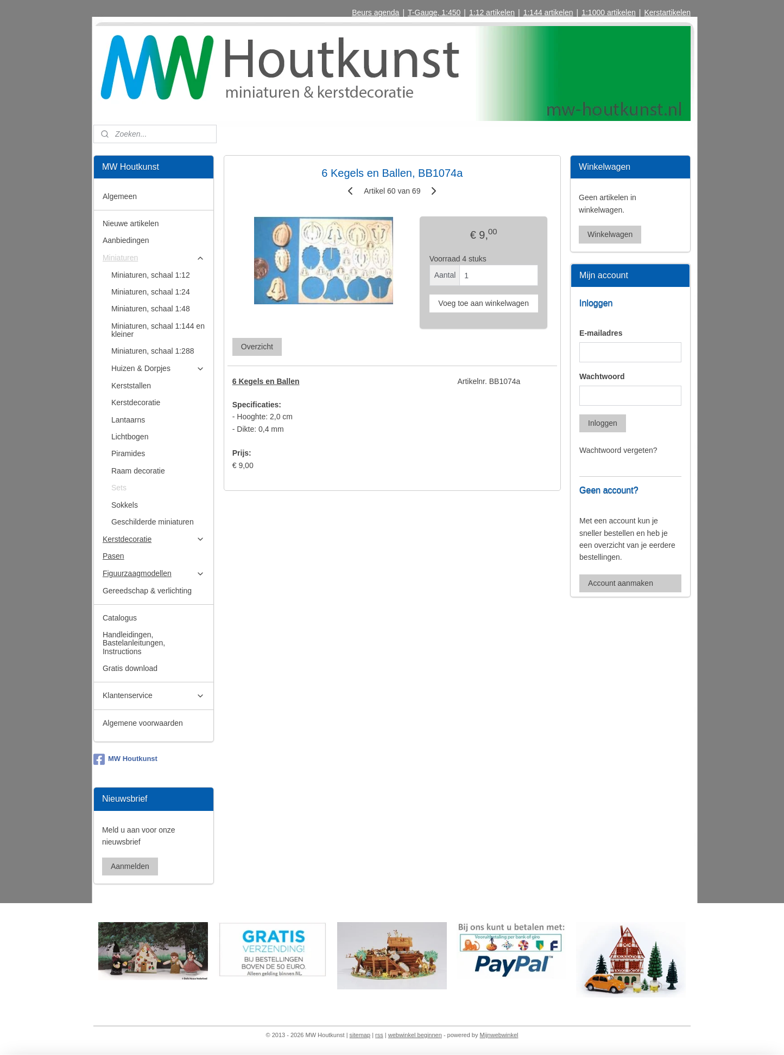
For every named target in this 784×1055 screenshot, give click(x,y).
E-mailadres (600, 333)
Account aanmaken (620, 583)
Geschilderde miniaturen (152, 521)
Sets (119, 487)
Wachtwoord (601, 376)
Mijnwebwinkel (499, 1035)
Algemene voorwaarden (143, 723)
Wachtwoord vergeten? (618, 450)
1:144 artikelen (548, 12)
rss (379, 1035)
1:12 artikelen (492, 12)
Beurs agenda (375, 12)
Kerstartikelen (667, 12)
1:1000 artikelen (608, 12)
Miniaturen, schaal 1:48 (150, 308)
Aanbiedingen (126, 240)
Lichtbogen (130, 436)
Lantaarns (128, 419)
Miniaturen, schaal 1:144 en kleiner (158, 330)
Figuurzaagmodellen (154, 573)
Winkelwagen (610, 234)
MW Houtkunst (125, 759)
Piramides (128, 453)
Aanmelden (130, 866)
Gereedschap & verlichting (147, 590)
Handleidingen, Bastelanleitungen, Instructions (134, 643)
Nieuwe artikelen (131, 223)
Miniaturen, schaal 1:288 (152, 351)
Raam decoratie (138, 470)
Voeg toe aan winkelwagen (483, 303)
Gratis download (130, 668)
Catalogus (120, 617)
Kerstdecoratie (135, 402)
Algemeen (120, 196)
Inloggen (602, 423)
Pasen (113, 556)
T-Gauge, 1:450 (434, 12)
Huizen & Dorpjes (158, 368)
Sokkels (124, 505)
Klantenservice (154, 695)
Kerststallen (131, 385)
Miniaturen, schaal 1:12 (150, 275)
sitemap (360, 1035)
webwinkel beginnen (415, 1035)
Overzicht (257, 346)
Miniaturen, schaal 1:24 (150, 291)
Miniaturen (154, 258)
